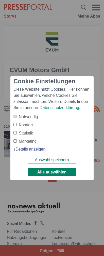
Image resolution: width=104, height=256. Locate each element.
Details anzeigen (30, 149)
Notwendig (28, 117)
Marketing (28, 141)
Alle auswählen (52, 172)
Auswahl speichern (52, 160)
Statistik (26, 133)
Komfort (26, 125)
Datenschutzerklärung (59, 107)
